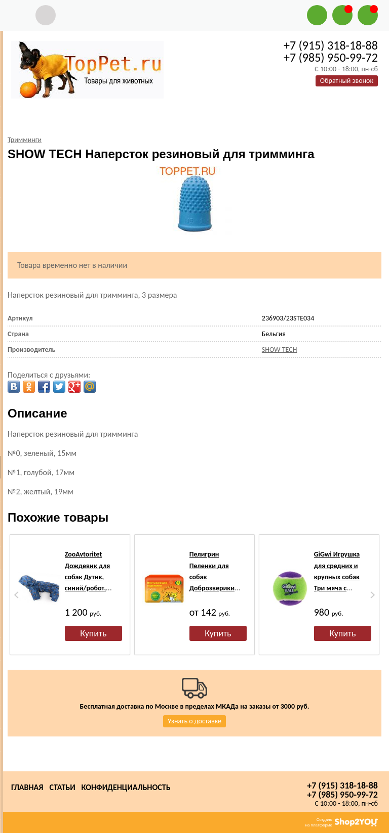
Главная (27, 787)
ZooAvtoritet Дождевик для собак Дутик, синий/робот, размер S (87, 577)
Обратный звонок (346, 80)
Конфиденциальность (126, 787)
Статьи (62, 787)
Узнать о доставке (194, 721)
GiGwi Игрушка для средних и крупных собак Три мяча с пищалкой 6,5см (339, 577)
